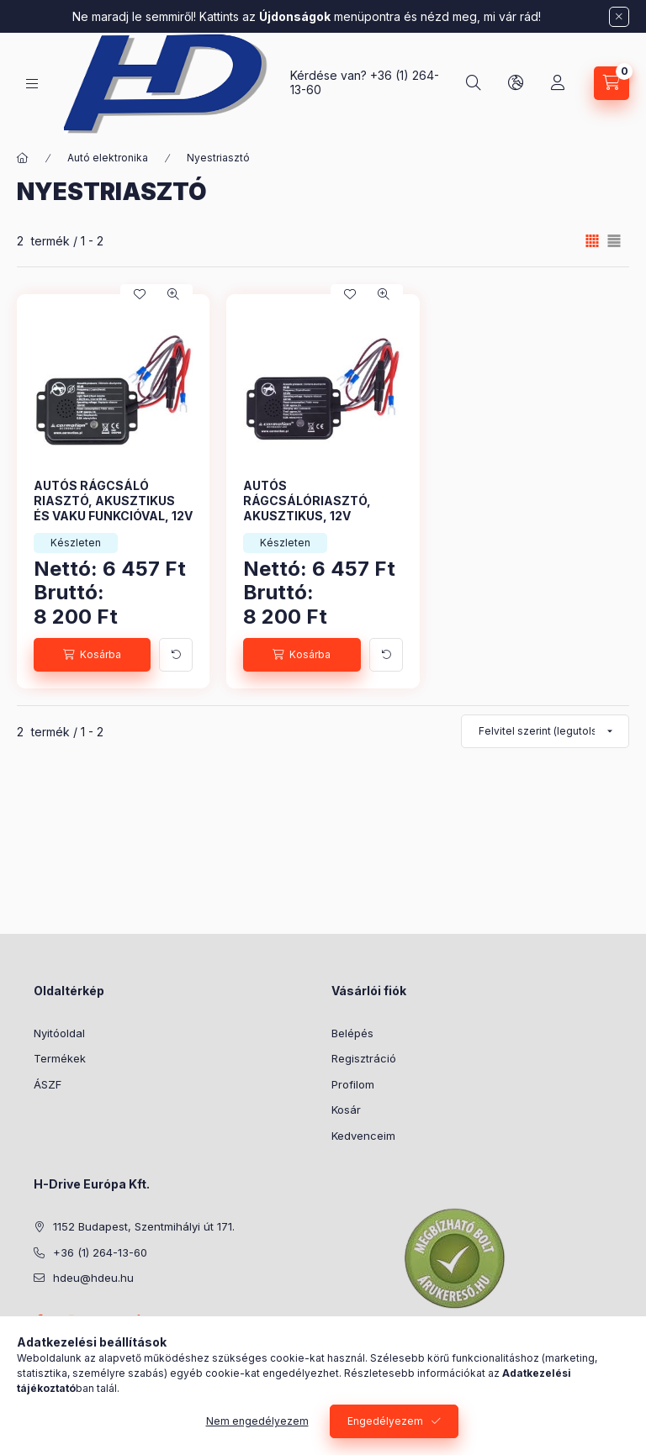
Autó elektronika (107, 157)
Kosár (346, 1109)
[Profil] (558, 83)
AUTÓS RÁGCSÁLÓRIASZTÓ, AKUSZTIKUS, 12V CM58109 (307, 508)
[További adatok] (176, 655)
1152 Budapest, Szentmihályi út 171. (144, 1226)
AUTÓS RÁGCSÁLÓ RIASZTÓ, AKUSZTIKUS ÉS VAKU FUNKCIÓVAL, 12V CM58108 (113, 508)
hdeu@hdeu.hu (93, 1277)
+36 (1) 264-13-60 (100, 1252)
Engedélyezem (385, 1421)
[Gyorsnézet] (173, 294)
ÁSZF (47, 1084)
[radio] (614, 241)
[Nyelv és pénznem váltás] (515, 83)
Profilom (352, 1084)
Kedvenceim (363, 1135)
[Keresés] (473, 83)
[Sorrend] (545, 731)
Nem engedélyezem (257, 1421)
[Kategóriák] (32, 83)
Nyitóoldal (59, 1033)
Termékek (60, 1058)
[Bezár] (619, 17)
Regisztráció (363, 1058)
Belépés (352, 1033)
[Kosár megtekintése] (611, 83)
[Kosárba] (92, 655)
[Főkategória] (23, 158)
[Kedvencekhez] (139, 294)
